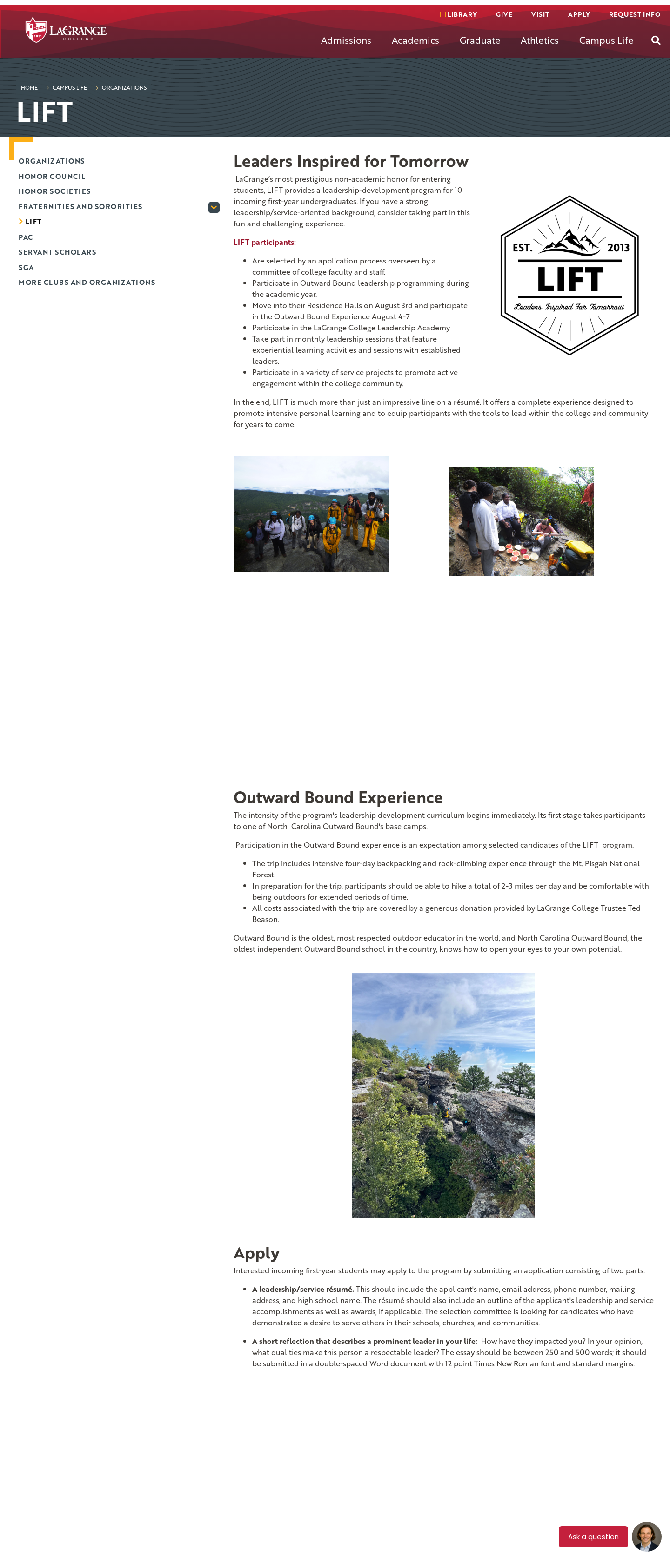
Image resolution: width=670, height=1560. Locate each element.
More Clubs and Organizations (87, 282)
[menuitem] (346, 47)
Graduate (480, 40)
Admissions (346, 40)
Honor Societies (55, 191)
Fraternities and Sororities (80, 206)
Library (458, 14)
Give (500, 14)
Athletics (540, 40)
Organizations (123, 87)
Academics (415, 40)
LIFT (34, 221)
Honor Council (52, 176)
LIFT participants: (265, 242)
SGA (26, 267)
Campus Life (606, 40)
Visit (536, 14)
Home (29, 87)
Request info (631, 14)
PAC (26, 237)
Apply (575, 14)
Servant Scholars (57, 252)
